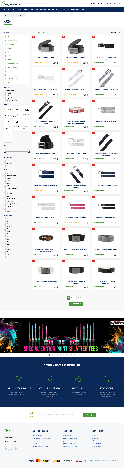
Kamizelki (9, 48)
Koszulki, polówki (12, 40)
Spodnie (9, 56)
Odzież (7, 37)
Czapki (9, 71)
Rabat (43, 32)
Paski (8, 82)
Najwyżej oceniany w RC (105, 460)
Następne (81, 298)
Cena (39, 32)
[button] (49, 355)
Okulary (9, 75)
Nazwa (34, 32)
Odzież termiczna (12, 67)
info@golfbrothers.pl (13, 444)
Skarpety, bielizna (12, 78)
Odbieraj (89, 415)
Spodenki (9, 59)
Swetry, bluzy (10, 44)
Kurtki (8, 52)
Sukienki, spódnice (12, 63)
